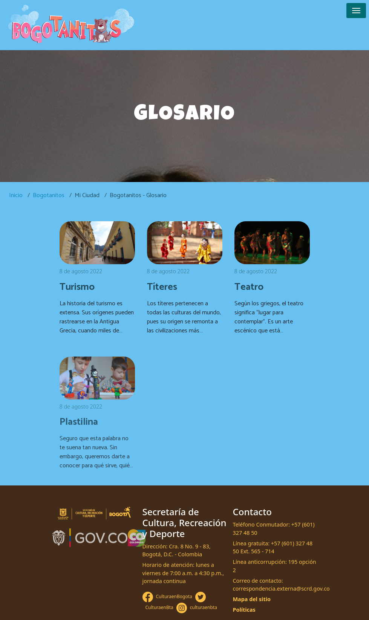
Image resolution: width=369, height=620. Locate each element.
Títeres (162, 287)
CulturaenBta (159, 607)
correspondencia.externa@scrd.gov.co (281, 588)
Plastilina (79, 422)
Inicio (16, 195)
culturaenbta (203, 607)
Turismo (77, 287)
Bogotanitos (48, 195)
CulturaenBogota (174, 596)
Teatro (248, 287)
